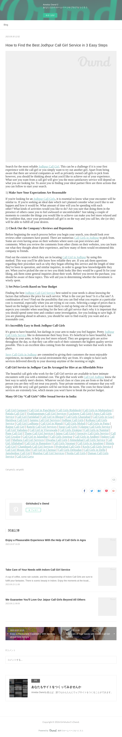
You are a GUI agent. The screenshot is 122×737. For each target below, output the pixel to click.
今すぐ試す (50, 15)
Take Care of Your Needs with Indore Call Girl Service (37, 569)
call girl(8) (20, 470)
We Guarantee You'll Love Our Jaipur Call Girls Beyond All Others (45, 599)
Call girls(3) (10, 470)
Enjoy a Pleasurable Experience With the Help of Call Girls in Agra (45, 540)
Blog (6, 25)
